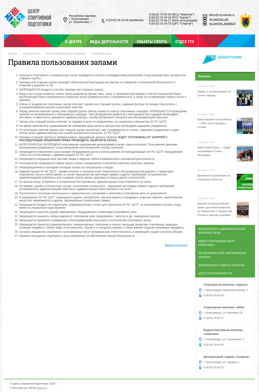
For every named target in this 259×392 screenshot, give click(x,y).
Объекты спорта (152, 41)
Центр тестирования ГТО (215, 273)
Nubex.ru (41, 388)
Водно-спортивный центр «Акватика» (66, 53)
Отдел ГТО (184, 41)
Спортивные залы (101, 53)
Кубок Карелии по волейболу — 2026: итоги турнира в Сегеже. (214, 123)
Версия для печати (176, 245)
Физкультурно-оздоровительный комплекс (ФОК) (221, 230)
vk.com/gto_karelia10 (222, 23)
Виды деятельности (109, 41)
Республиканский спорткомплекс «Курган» (222, 254)
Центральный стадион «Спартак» (221, 265)
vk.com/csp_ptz (218, 19)
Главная (12, 53)
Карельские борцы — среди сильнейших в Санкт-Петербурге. (213, 151)
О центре (73, 41)
